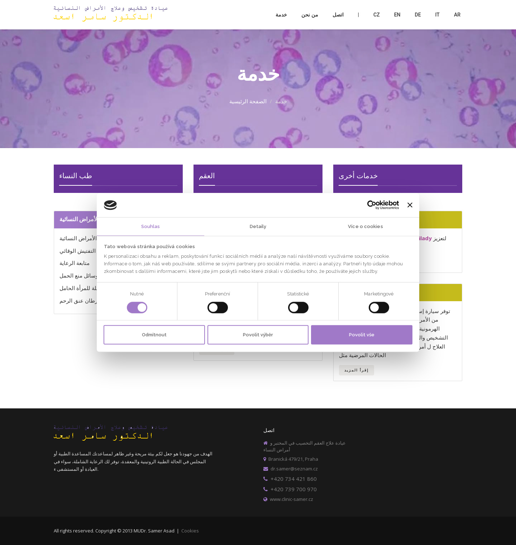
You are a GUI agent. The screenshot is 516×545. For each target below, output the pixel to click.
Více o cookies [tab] (365, 226)
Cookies (190, 530)
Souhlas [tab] (150, 226)
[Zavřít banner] (409, 205)
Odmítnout (154, 334)
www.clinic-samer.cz (288, 499)
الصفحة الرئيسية (248, 101)
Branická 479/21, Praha (290, 459)
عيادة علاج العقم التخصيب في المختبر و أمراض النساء (304, 446)
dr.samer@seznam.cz (290, 468)
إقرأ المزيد (356, 370)
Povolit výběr (258, 334)
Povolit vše (361, 334)
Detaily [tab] (258, 226)
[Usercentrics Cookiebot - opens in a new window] (367, 205)
